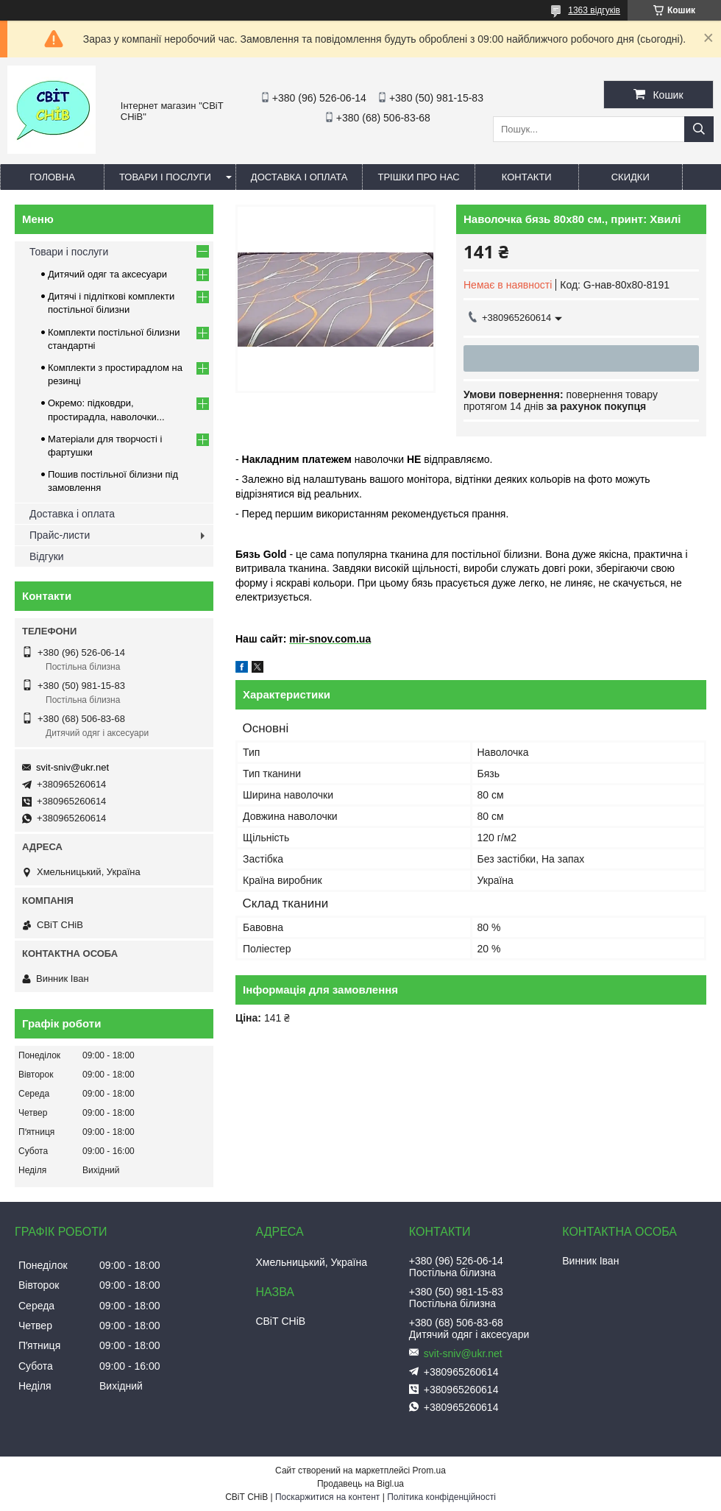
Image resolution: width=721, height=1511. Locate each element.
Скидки (630, 177)
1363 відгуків (594, 10)
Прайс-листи (59, 535)
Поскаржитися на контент (327, 1497)
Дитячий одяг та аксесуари (107, 274)
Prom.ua (429, 1470)
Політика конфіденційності (441, 1497)
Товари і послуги (165, 177)
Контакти (527, 177)
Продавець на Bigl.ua (360, 1484)
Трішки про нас (418, 177)
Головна (52, 177)
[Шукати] (699, 129)
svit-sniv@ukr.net (72, 767)
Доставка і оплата (299, 177)
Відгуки (46, 556)
